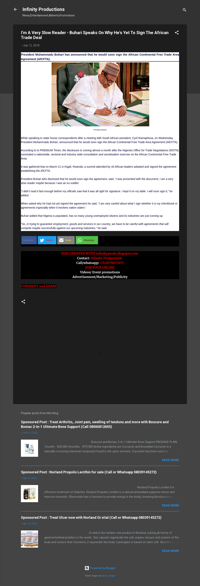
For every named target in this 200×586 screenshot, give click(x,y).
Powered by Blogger (100, 568)
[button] (176, 33)
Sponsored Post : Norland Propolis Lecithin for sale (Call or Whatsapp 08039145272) (89, 472)
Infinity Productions (43, 9)
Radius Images (108, 575)
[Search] (184, 11)
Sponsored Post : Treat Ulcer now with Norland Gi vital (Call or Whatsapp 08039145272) (91, 517)
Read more (170, 460)
